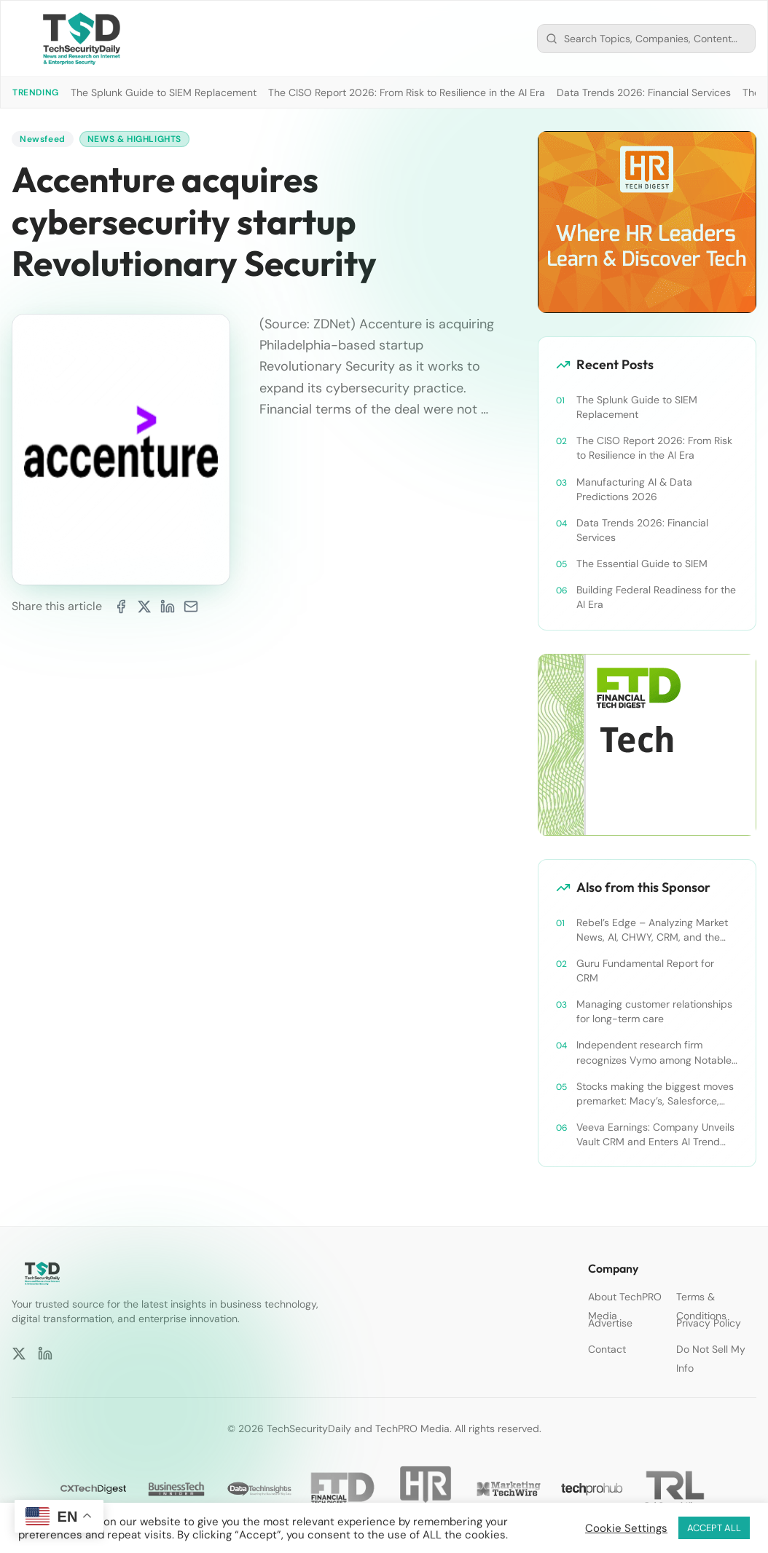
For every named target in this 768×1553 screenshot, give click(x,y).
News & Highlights (134, 139)
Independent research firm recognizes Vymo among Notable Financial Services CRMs (654, 1052)
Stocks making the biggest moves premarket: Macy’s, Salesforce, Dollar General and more (655, 1094)
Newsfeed (43, 139)
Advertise (610, 1322)
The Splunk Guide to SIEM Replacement (163, 92)
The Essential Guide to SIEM (642, 563)
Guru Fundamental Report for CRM (645, 970)
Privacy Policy (708, 1322)
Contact (607, 1349)
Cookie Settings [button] (626, 1528)
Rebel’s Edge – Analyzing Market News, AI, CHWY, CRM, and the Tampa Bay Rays (652, 930)
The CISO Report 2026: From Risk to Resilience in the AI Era (406, 92)
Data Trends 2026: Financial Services (644, 92)
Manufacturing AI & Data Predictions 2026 (634, 489)
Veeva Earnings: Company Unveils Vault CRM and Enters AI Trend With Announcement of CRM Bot (655, 1135)
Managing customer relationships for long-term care (654, 1011)
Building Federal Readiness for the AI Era (656, 597)
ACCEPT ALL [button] (714, 1528)
